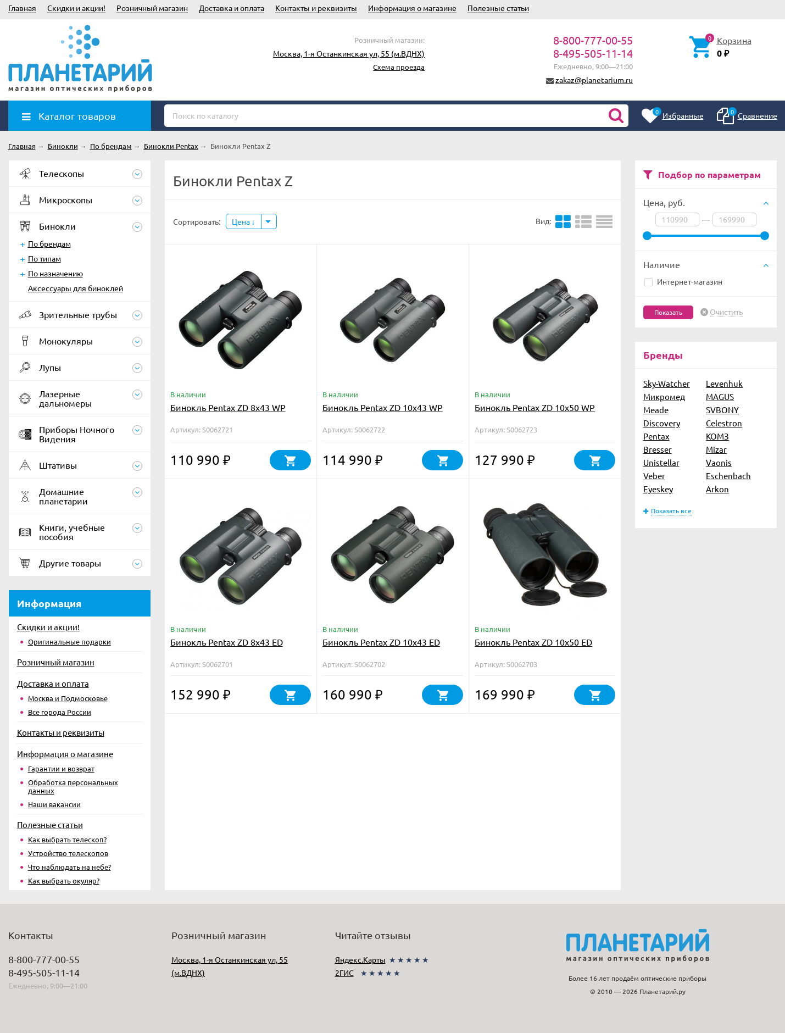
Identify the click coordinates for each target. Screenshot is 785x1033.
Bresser (657, 449)
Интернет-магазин (683, 281)
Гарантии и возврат (61, 768)
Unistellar (661, 462)
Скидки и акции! (76, 8)
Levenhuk (724, 383)
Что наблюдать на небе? (69, 866)
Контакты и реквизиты (316, 8)
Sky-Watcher (666, 383)
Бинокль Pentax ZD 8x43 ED (226, 641)
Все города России (59, 712)
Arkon (717, 489)
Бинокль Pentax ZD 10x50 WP (535, 407)
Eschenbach (728, 475)
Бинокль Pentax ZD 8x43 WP (228, 407)
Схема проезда (399, 66)
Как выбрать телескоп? (67, 839)
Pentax (656, 436)
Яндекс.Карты (360, 959)
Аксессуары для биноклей (75, 288)
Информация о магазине (412, 8)
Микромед (664, 396)
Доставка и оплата (231, 8)
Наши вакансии (54, 804)
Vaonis (719, 462)
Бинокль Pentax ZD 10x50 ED (533, 641)
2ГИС (344, 973)
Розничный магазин (152, 8)
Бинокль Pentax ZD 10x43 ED (381, 641)
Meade (656, 409)
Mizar (716, 449)
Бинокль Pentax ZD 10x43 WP (382, 407)
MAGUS (720, 396)
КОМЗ (717, 436)
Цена (243, 221)
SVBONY (722, 409)
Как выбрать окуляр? (63, 880)
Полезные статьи (498, 8)
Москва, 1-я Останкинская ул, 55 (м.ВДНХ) (349, 53)
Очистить (726, 312)
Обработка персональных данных (73, 786)
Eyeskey (658, 489)
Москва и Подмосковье (68, 698)
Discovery (661, 423)
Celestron (724, 423)
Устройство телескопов (68, 853)
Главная (22, 8)
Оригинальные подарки (69, 641)
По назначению (55, 273)
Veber (654, 475)
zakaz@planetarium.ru (594, 80)
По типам (44, 258)
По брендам (49, 243)
